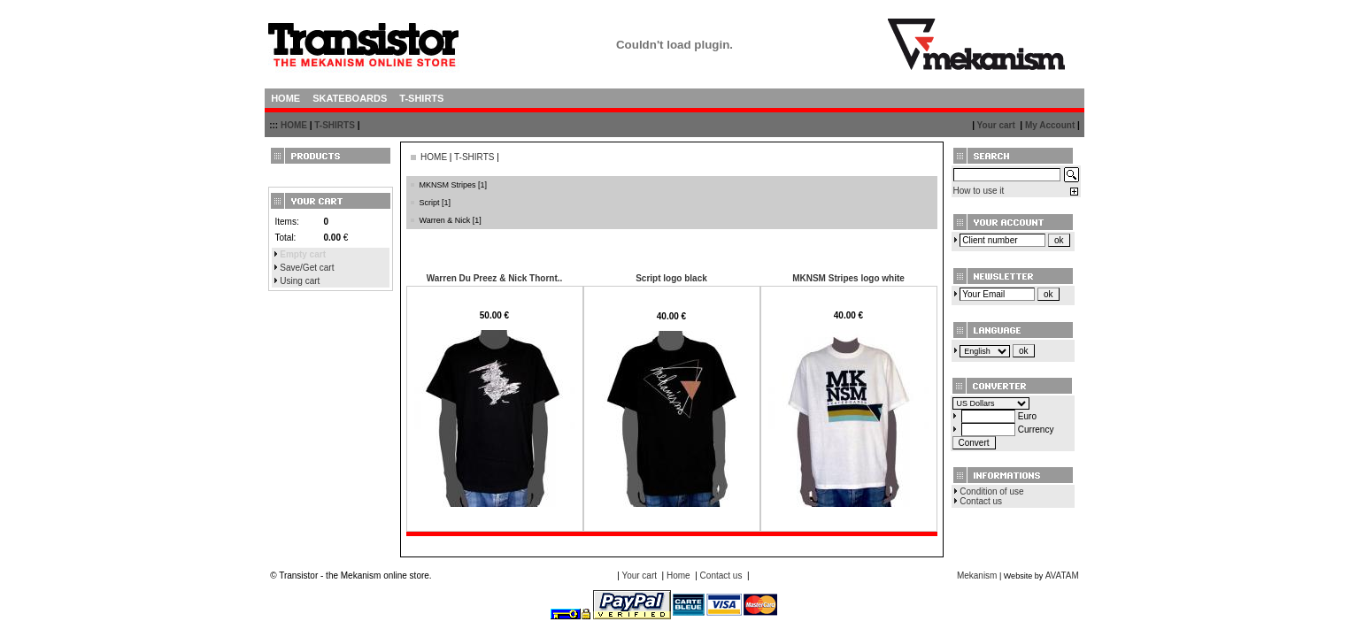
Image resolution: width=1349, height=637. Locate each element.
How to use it (979, 191)
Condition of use (991, 491)
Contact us (981, 501)
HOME (294, 125)
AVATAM (1062, 575)
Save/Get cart (307, 267)
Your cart (996, 125)
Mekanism (977, 575)
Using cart (300, 281)
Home (678, 575)
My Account (1050, 125)
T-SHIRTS (334, 125)
